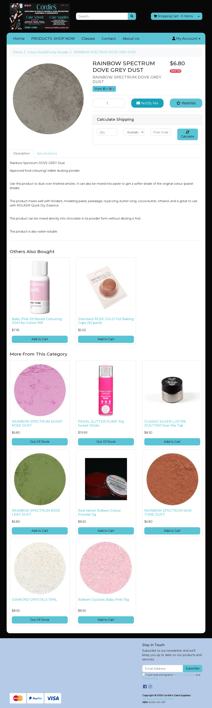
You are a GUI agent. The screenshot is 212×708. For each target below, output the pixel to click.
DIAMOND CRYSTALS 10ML (34, 600)
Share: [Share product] (103, 88)
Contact (109, 38)
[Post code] (161, 132)
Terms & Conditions (184, 674)
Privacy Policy (150, 678)
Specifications (47, 153)
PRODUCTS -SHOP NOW (53, 38)
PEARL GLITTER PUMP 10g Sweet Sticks (101, 423)
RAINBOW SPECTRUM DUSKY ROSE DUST (37, 423)
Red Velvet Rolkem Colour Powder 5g (99, 512)
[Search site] (132, 16)
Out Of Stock (39, 442)
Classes (88, 38)
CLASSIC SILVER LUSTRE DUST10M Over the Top (165, 423)
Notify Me (147, 103)
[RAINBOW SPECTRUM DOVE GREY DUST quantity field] (109, 103)
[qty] (107, 132)
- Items (173, 16)
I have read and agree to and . (171, 676)
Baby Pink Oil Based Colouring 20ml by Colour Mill (37, 321)
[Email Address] (162, 668)
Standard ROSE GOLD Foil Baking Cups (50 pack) (106, 321)
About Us (131, 38)
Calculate (187, 134)
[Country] (134, 132)
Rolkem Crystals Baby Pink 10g (103, 600)
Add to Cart (39, 339)
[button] (186, 38)
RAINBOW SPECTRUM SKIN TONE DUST (168, 512)
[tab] (21, 154)
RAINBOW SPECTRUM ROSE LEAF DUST (36, 512)
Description (21, 153)
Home (19, 38)
